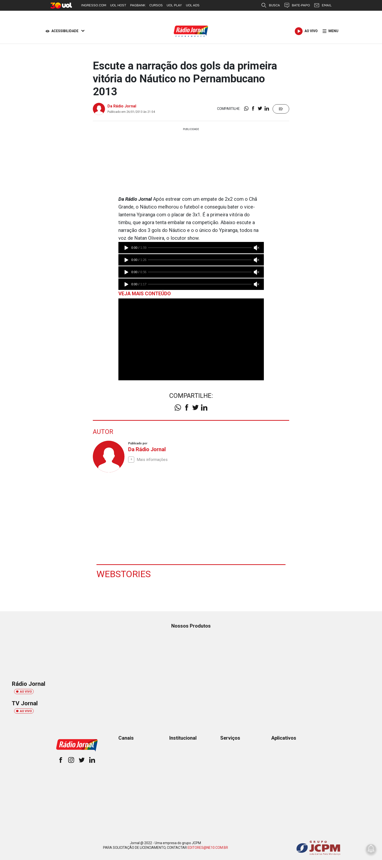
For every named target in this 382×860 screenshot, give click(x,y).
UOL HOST (118, 5)
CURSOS (156, 5)
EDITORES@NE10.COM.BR (208, 847)
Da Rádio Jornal (121, 106)
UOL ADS (193, 5)
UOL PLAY (174, 5)
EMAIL (323, 5)
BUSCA (270, 5)
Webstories (123, 573)
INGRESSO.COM (93, 5)
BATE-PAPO (297, 5)
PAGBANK (137, 5)
